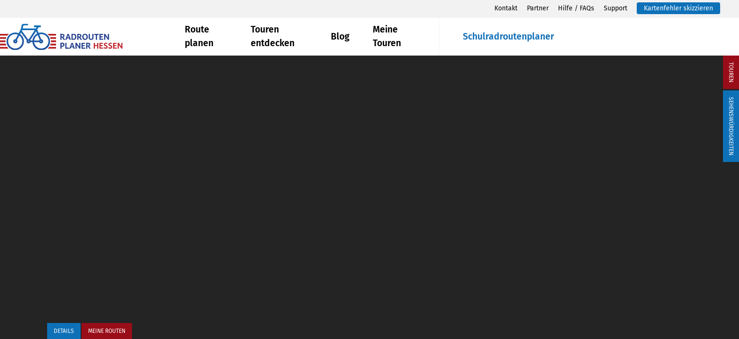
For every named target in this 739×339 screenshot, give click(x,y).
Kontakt (505, 8)
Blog (340, 36)
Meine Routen (106, 331)
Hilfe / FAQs (576, 8)
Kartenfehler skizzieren (678, 8)
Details (64, 331)
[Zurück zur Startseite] (92, 37)
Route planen (199, 36)
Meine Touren (387, 36)
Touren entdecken (273, 36)
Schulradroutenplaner (508, 36)
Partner (538, 8)
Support (615, 8)
